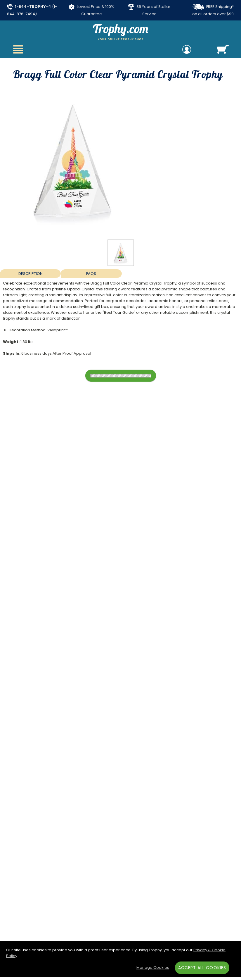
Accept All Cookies (202, 968)
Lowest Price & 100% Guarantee (91, 10)
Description (30, 273)
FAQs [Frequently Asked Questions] (91, 273)
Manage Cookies (152, 967)
